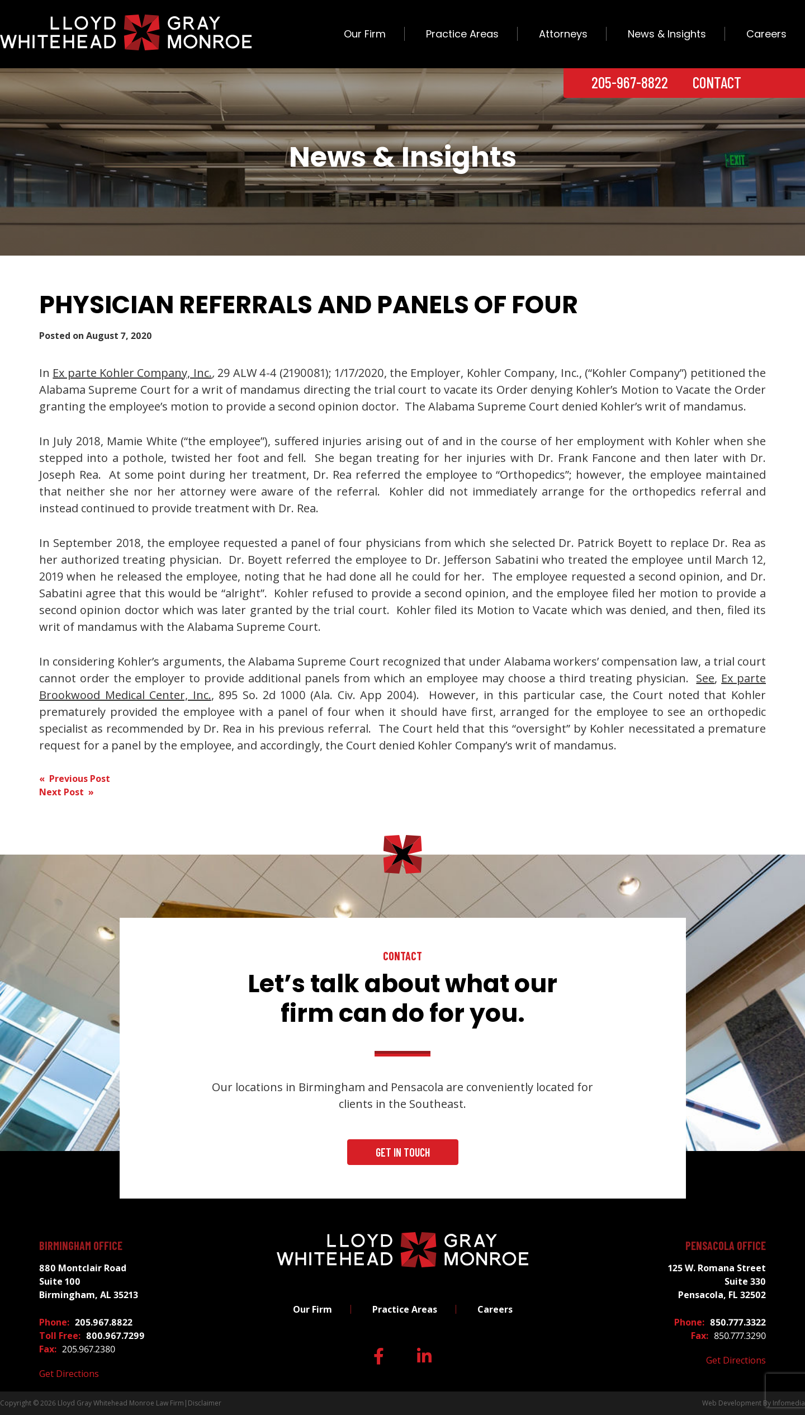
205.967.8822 (103, 1322)
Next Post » (66, 792)
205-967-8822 (629, 82)
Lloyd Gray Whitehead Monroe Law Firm (121, 1403)
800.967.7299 (115, 1335)
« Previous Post (74, 778)
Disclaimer (204, 1403)
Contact (717, 82)
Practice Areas (462, 34)
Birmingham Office (80, 1245)
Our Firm (365, 34)
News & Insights (667, 34)
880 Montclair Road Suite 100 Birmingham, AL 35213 (88, 1281)
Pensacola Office (725, 1245)
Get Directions (69, 1373)
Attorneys (563, 34)
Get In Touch (403, 1152)
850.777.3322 (738, 1322)
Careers (766, 34)
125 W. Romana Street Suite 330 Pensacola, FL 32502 (717, 1281)
